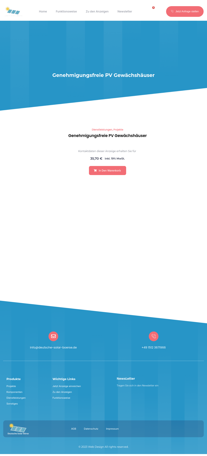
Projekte (118, 131)
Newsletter (125, 13)
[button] (107, 172)
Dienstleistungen (102, 131)
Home (42, 13)
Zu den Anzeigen (97, 13)
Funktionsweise (65, 13)
